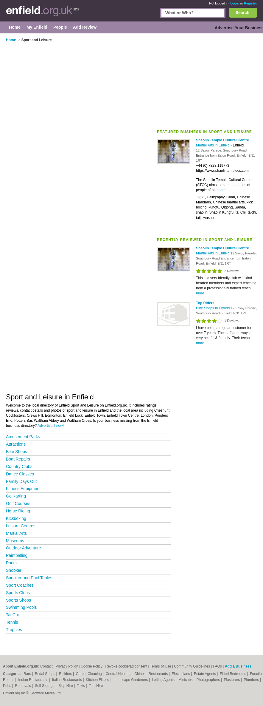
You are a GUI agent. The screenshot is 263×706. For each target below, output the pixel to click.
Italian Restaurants (67, 680)
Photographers (209, 680)
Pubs (7, 686)
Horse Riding (18, 511)
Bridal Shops (45, 674)
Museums (15, 540)
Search (243, 12)
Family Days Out (21, 481)
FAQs (217, 666)
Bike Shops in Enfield (213, 308)
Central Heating (119, 674)
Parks (11, 562)
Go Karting (16, 496)
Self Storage (45, 686)
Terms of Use (160, 666)
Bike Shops (16, 451)
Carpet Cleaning (89, 674)
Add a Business (238, 666)
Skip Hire (66, 686)
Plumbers (252, 680)
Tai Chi (12, 614)
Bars (28, 674)
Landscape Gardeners (131, 680)
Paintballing (16, 555)
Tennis (12, 622)
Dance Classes (20, 474)
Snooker (13, 570)
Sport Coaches (20, 585)
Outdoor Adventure (23, 548)
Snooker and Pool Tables (29, 577)
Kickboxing (16, 518)
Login (234, 3)
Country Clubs (19, 466)
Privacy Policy (67, 666)
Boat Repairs (18, 459)
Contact (46, 666)
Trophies (14, 629)
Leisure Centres (20, 525)
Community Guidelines (192, 666)
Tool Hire (96, 686)
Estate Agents (205, 674)
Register (250, 3)
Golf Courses (18, 503)
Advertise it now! (51, 426)
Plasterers (232, 680)
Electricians (181, 674)
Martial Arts (16, 533)
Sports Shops (18, 600)
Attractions (16, 444)
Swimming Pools (21, 607)
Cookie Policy (91, 666)
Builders (66, 674)
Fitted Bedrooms (233, 674)
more (221, 190)
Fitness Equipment (23, 488)
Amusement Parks (23, 436)
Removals (23, 686)
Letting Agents (163, 680)
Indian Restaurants (33, 680)
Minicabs (186, 680)
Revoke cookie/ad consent (126, 666)
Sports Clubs (18, 592)
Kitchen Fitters (98, 680)
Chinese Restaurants (151, 674)
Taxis (81, 686)
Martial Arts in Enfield (213, 145)
